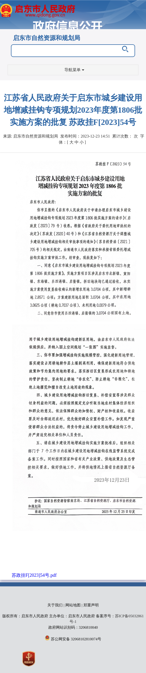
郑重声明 (91, 605)
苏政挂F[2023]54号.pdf (34, 575)
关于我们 (55, 605)
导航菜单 (74, 70)
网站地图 (73, 605)
